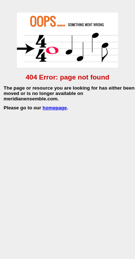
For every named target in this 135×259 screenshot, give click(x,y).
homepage (54, 107)
